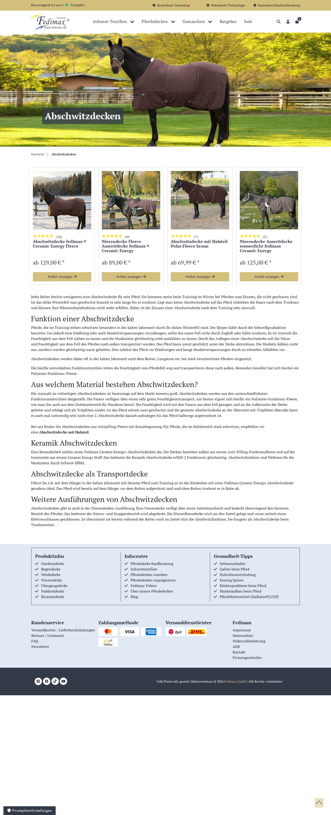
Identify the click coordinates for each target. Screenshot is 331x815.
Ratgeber (228, 21)
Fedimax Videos (144, 585)
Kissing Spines (232, 580)
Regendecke (50, 569)
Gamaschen (194, 21)
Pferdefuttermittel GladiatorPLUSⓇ (249, 596)
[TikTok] (55, 681)
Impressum (242, 630)
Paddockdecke (52, 591)
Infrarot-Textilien (110, 21)
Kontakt (239, 652)
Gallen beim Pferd (234, 569)
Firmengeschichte (247, 657)
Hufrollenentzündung (238, 574)
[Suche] (278, 21)
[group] (62, 200)
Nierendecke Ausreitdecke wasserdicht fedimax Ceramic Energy (266, 246)
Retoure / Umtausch (47, 635)
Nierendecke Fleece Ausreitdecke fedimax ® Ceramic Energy (125, 246)
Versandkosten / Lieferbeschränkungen (63, 630)
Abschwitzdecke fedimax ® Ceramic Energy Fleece (59, 244)
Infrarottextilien (144, 569)
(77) (196, 237)
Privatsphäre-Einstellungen (29, 810)
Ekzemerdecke (52, 596)
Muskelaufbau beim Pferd (240, 591)
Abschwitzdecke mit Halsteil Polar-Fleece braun (199, 244)
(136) (59, 237)
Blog (134, 596)
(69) (127, 237)
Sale (248, 21)
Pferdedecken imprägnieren (153, 580)
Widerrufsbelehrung (249, 641)
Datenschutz (243, 635)
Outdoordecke (52, 563)
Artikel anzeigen (62, 276)
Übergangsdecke (54, 585)
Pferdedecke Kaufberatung (152, 563)
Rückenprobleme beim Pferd (243, 585)
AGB (236, 646)
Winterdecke (51, 580)
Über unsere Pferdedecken (152, 591)
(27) (265, 237)
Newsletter (40, 646)
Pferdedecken (155, 21)
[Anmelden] (288, 21)
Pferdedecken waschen (149, 574)
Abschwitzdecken (63, 154)
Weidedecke (50, 574)
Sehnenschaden (232, 563)
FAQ (34, 641)
